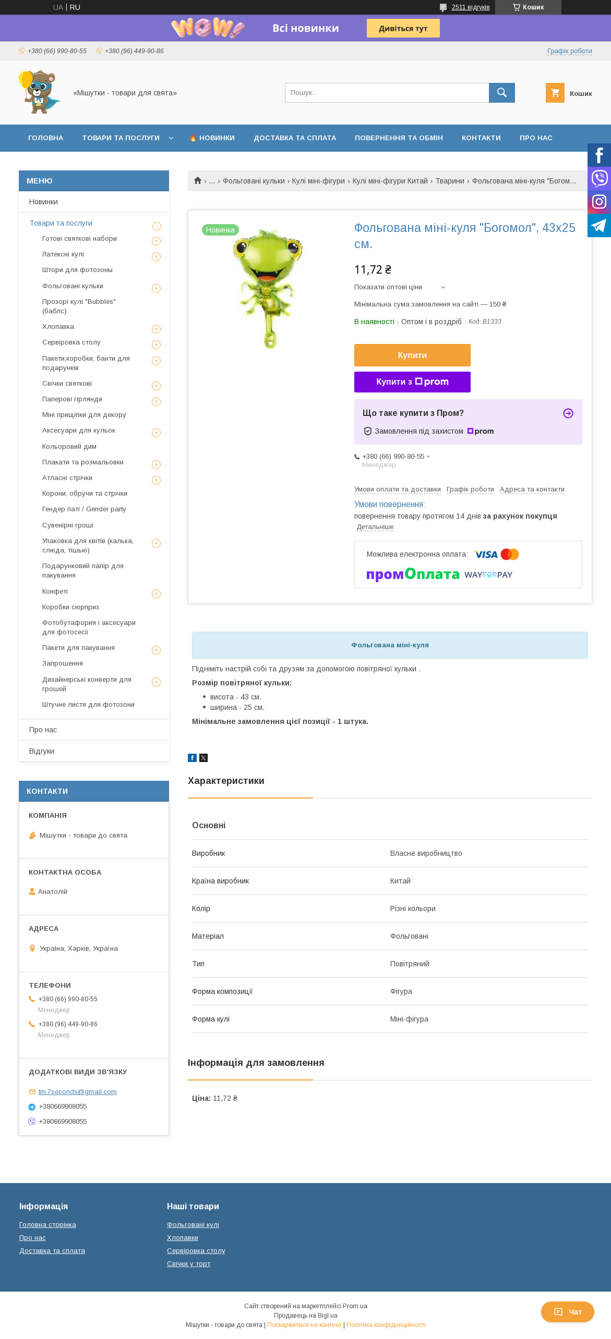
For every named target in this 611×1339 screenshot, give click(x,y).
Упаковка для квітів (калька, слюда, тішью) (88, 545)
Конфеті (55, 591)
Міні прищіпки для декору (84, 415)
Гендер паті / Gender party (84, 509)
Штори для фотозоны (77, 270)
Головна (45, 138)
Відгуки (41, 751)
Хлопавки (182, 1238)
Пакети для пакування (78, 648)
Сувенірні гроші (67, 525)
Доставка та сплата (295, 138)
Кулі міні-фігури (318, 181)
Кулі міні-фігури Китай (390, 181)
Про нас (536, 138)
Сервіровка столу (71, 342)
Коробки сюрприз (70, 607)
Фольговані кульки (254, 181)
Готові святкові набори (79, 238)
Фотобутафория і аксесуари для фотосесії (89, 627)
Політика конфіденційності (386, 1325)
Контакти (481, 138)
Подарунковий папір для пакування (83, 570)
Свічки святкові (67, 383)
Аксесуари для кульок (78, 430)
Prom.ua (355, 1306)
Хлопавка (58, 326)
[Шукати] (502, 93)
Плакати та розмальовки (83, 462)
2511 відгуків (471, 7)
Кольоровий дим (69, 446)
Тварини (449, 181)
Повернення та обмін (399, 138)
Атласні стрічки (67, 478)
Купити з (412, 382)
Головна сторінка (47, 1225)
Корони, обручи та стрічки (84, 493)
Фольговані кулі (193, 1225)
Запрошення (62, 663)
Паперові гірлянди (72, 399)
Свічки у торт (188, 1264)
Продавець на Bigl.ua (306, 1315)
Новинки (43, 202)
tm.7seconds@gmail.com (78, 1092)
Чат (568, 1312)
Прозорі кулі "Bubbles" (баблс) (79, 306)
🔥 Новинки (212, 138)
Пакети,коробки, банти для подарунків (86, 363)
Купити (412, 355)
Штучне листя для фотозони (88, 704)
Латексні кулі (63, 254)
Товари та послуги (121, 138)
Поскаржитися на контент (304, 1325)
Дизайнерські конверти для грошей (86, 684)
